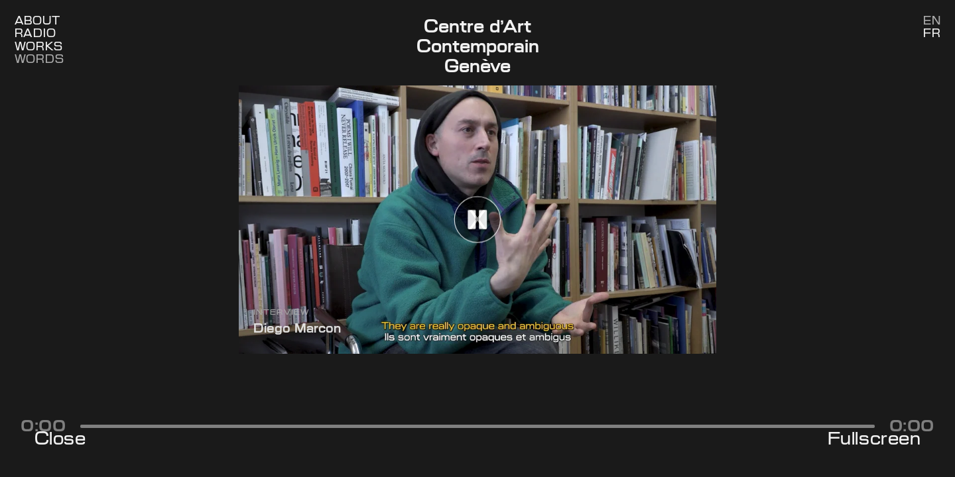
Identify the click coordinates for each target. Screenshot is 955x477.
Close (60, 438)
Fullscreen (874, 438)
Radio (35, 33)
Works (39, 47)
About (37, 21)
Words (39, 59)
